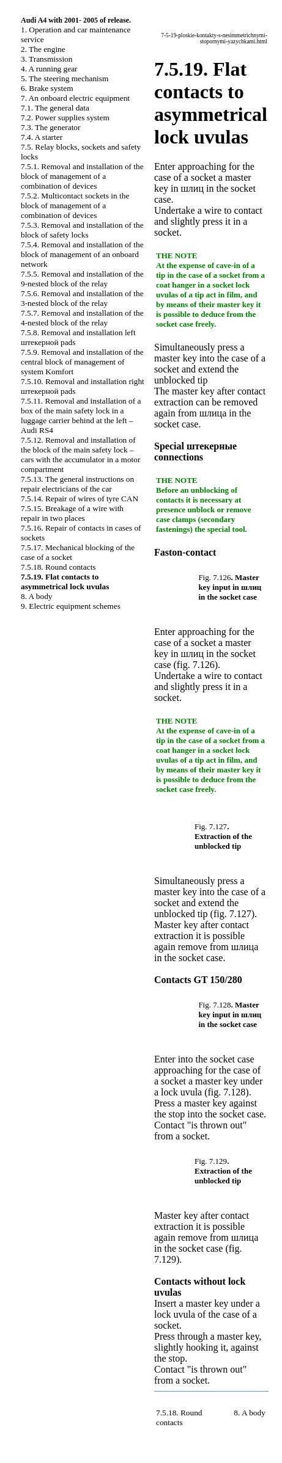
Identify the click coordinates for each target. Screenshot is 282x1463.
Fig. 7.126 (214, 577)
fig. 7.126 (196, 664)
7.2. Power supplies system (65, 117)
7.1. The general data (55, 107)
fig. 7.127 (232, 914)
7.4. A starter (41, 137)
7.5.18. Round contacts (58, 567)
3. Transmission (46, 59)
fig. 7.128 (227, 1092)
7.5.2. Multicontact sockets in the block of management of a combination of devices (75, 205)
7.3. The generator (50, 127)
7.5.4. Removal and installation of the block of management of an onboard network (82, 254)
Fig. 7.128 (214, 1004)
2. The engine (43, 49)
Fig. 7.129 (211, 1161)
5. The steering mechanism (64, 78)
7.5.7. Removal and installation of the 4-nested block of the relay (82, 317)
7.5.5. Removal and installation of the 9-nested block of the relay (82, 278)
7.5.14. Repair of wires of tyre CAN (79, 498)
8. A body (36, 596)
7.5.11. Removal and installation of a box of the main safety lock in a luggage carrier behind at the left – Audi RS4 (81, 415)
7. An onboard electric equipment (75, 98)
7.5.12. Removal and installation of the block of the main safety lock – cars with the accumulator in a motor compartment (80, 454)
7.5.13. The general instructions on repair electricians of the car (77, 483)
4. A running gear (49, 68)
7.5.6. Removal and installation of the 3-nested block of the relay (82, 298)
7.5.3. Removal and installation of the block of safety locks (82, 229)
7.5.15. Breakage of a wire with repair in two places (72, 513)
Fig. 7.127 (211, 826)
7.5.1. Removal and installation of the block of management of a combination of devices (82, 176)
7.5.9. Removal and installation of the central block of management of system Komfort (82, 361)
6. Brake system (47, 88)
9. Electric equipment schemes (71, 606)
